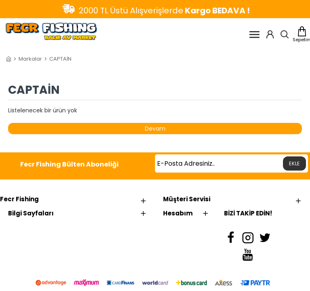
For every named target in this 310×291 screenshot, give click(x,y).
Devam (155, 128)
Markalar (30, 59)
